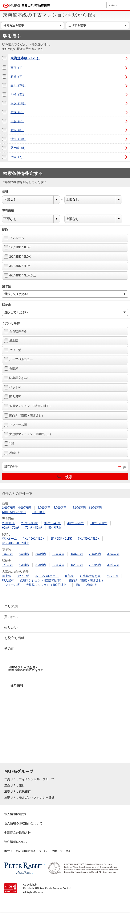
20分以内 (95, 565)
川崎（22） (18, 94)
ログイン (113, 5)
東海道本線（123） (25, 58)
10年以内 (58, 554)
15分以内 (76, 565)
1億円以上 (38, 512)
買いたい (11, 617)
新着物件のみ (15, 331)
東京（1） (17, 67)
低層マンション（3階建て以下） (28, 406)
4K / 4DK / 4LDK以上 (20, 275)
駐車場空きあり (17, 378)
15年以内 (76, 554)
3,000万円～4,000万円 (16, 507)
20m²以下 (8, 523)
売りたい (11, 627)
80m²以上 (54, 527)
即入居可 (12, 397)
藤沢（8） (17, 130)
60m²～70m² (10, 527)
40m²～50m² (75, 523)
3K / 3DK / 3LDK (17, 266)
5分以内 (24, 565)
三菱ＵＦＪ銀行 (14, 785)
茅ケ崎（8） (19, 148)
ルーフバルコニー (18, 359)
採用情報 (17, 685)
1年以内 (7, 554)
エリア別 (11, 606)
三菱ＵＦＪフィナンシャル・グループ (29, 779)
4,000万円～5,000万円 (51, 507)
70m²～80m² (33, 527)
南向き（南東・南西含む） (24, 415)
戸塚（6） (17, 112)
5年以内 (24, 554)
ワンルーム (14, 238)
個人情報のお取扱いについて (23, 823)
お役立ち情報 (14, 638)
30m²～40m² (52, 523)
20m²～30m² (29, 523)
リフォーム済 (15, 425)
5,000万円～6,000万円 (87, 507)
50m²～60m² (98, 523)
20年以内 (95, 554)
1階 (9, 443)
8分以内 (41, 565)
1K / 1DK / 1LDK (17, 247)
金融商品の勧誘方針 (17, 832)
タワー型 (12, 350)
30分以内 (113, 565)
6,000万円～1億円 (14, 512)
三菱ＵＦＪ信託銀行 (17, 791)
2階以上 (12, 453)
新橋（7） (17, 76)
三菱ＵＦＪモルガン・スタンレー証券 (29, 797)
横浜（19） (18, 103)
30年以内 (113, 554)
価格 (7, 191)
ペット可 (12, 387)
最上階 (11, 341)
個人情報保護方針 (16, 814)
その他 (9, 648)
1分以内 (7, 565)
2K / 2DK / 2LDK (17, 256)
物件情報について (16, 842)
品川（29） (18, 85)
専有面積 (10, 210)
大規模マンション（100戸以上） (28, 434)
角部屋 (11, 368)
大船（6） (17, 121)
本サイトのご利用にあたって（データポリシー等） (38, 851)
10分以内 (58, 565)
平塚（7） (17, 157)
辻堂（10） (18, 139)
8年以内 (41, 554)
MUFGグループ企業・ (25, 668)
